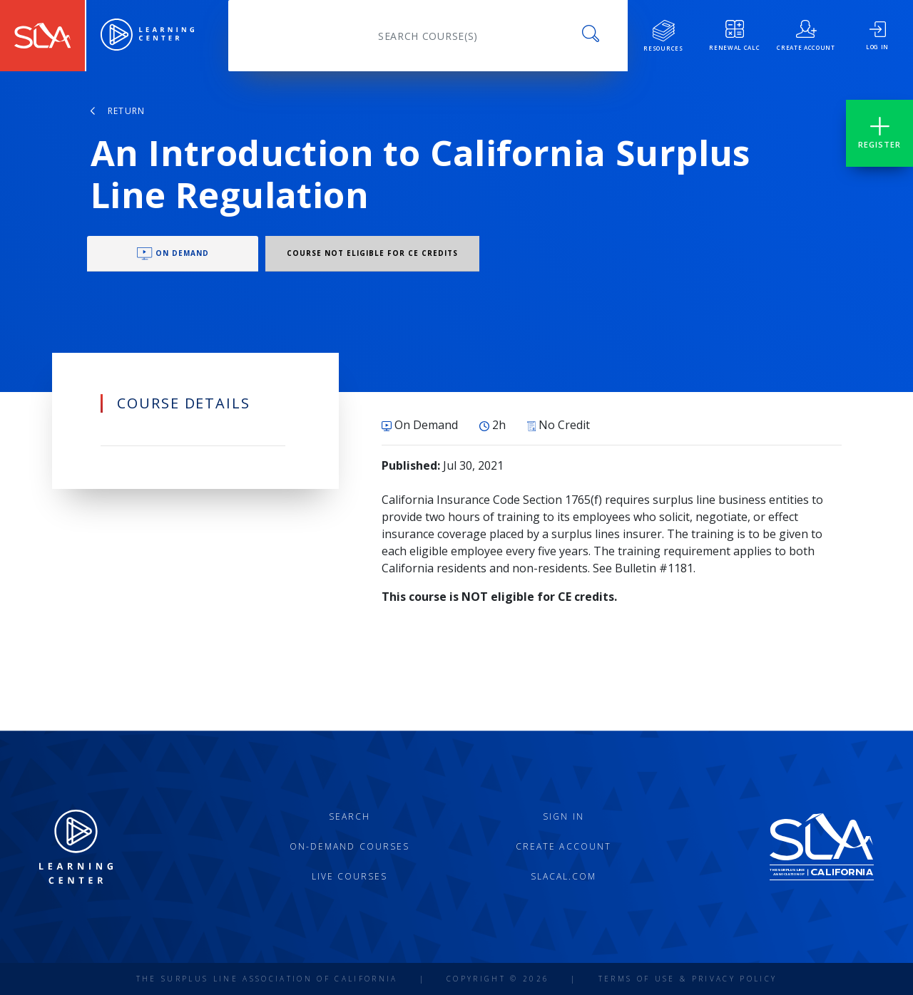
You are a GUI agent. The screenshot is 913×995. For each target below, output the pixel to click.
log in (877, 36)
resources (663, 36)
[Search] (428, 35)
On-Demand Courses (349, 846)
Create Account (563, 846)
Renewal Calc (734, 36)
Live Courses (350, 876)
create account (806, 35)
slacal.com (564, 876)
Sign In (563, 816)
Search (349, 816)
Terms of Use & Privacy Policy (687, 979)
